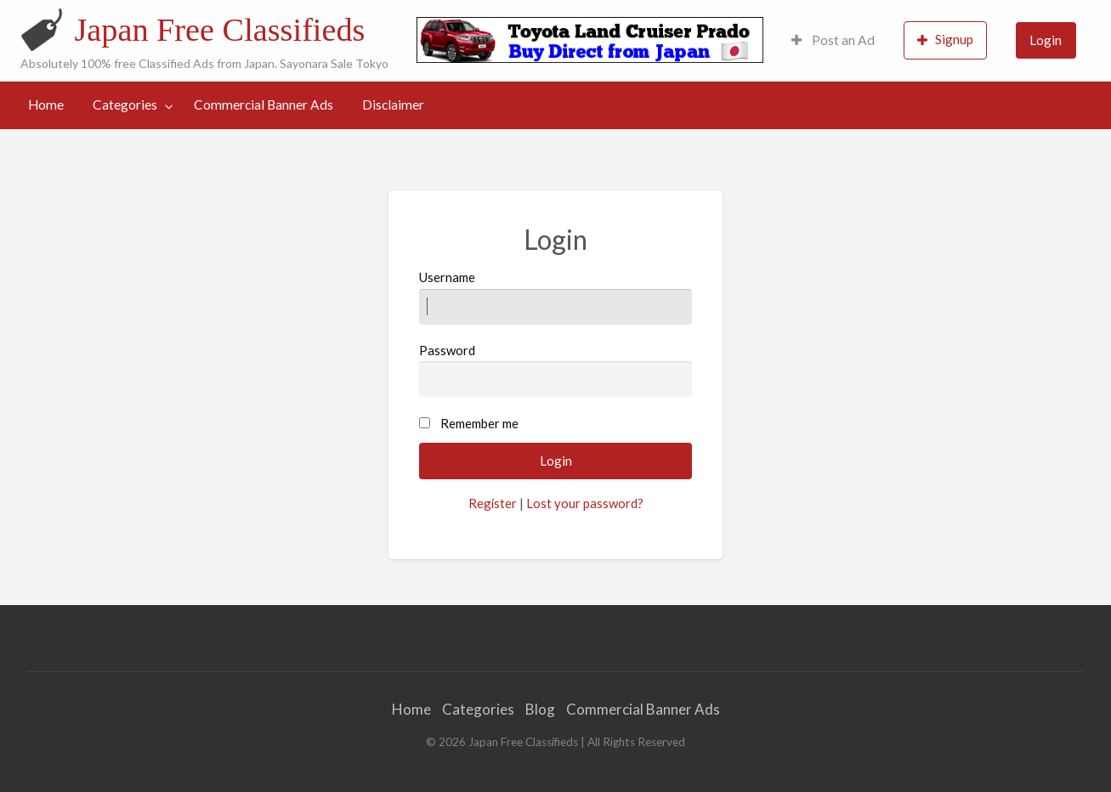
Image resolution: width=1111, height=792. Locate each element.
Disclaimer (393, 104)
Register (492, 503)
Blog (540, 709)
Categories (125, 104)
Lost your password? (584, 503)
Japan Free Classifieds (219, 30)
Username (555, 296)
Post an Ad (833, 40)
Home (46, 104)
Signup (945, 39)
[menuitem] (833, 40)
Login (1045, 40)
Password (555, 369)
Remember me (479, 423)
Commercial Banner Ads (263, 104)
